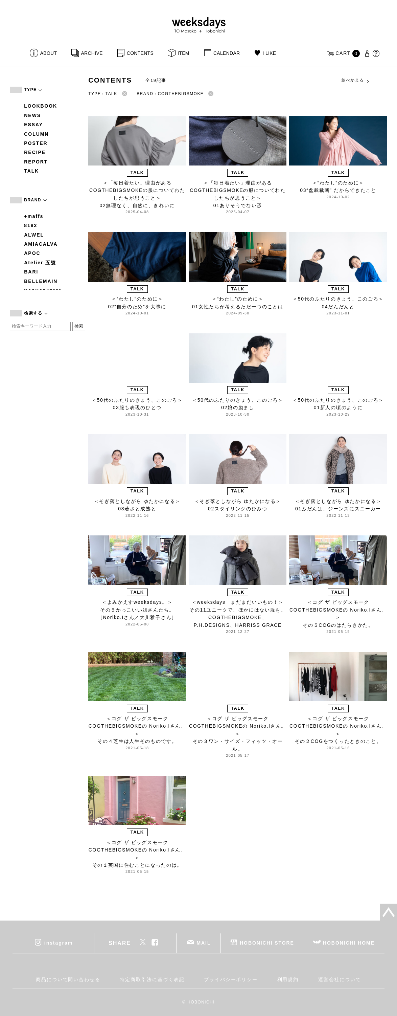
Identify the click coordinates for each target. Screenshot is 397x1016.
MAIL (204, 943)
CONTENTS (140, 53)
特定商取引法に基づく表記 (152, 979)
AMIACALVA (40, 244)
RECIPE (35, 152)
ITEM (183, 53)
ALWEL (34, 235)
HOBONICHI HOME (349, 943)
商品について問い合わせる (68, 979)
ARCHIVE (91, 53)
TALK (31, 171)
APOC (32, 253)
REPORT (36, 161)
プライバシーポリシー (231, 979)
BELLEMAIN (40, 281)
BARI (31, 271)
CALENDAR (226, 53)
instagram (58, 943)
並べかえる (355, 80)
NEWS (32, 115)
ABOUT (48, 53)
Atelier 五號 (40, 262)
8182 (30, 225)
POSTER (35, 143)
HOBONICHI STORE (267, 943)
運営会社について (339, 979)
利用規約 (288, 979)
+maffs (33, 216)
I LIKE (269, 53)
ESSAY (33, 124)
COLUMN (36, 134)
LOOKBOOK (40, 106)
